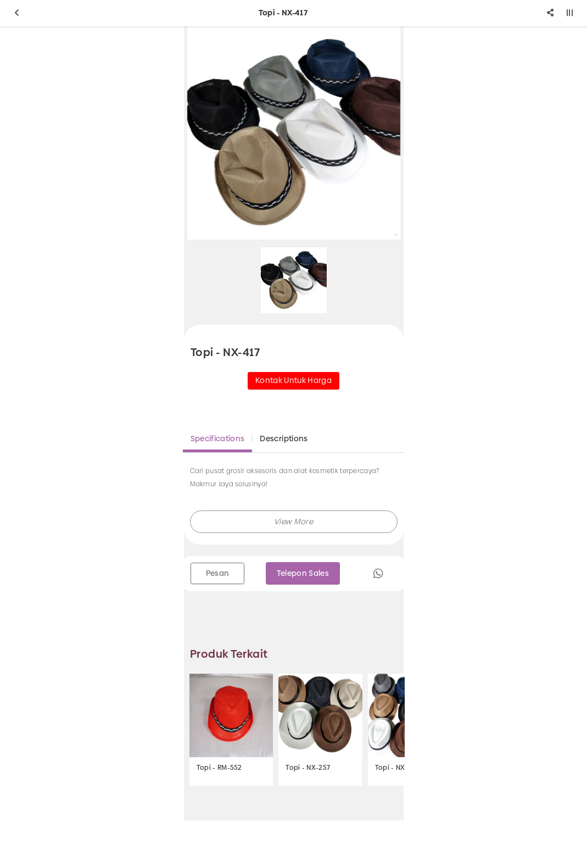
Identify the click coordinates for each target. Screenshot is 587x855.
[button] (294, 521)
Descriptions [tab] (284, 438)
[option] (293, 133)
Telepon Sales (303, 573)
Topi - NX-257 (308, 767)
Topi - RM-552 (219, 767)
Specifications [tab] (218, 438)
